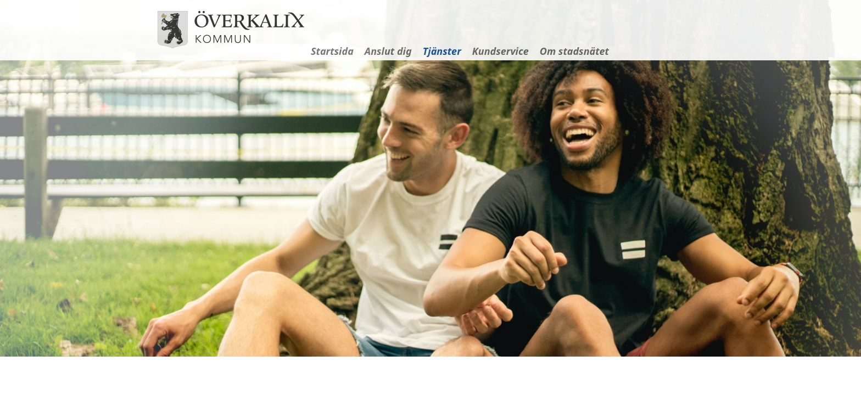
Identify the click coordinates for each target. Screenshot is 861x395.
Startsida (332, 51)
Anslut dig (388, 51)
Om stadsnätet (574, 51)
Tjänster (442, 51)
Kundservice (500, 51)
